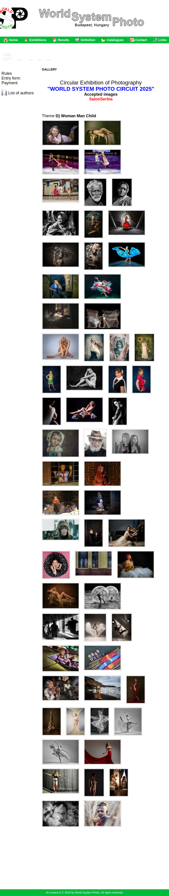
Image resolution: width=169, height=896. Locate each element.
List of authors (21, 93)
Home (13, 40)
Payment (10, 83)
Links (162, 40)
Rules (7, 73)
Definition (88, 40)
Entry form (11, 78)
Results (63, 40)
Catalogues (115, 40)
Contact (141, 40)
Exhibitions (37, 40)
